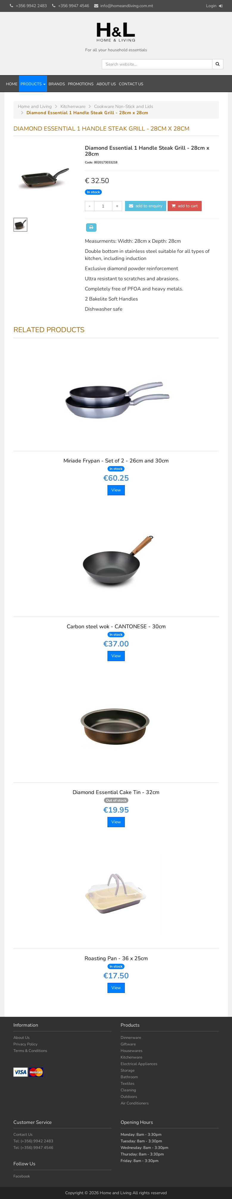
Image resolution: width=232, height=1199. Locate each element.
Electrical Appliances (139, 1064)
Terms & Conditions (30, 1050)
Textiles (127, 1083)
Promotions (81, 84)
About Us (106, 84)
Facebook (21, 1176)
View (116, 490)
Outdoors (129, 1096)
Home (12, 84)
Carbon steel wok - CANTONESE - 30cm (116, 630)
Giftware (128, 1044)
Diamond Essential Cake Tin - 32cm (116, 796)
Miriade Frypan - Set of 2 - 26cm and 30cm (116, 464)
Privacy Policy (25, 1044)
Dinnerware (131, 1037)
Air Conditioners (135, 1103)
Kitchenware (131, 1057)
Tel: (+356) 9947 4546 (33, 1147)
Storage (128, 1070)
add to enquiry (145, 206)
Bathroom (129, 1077)
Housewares (131, 1050)
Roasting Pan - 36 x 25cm (116, 962)
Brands (57, 84)
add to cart (185, 206)
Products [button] (33, 84)
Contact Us (131, 84)
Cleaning (128, 1090)
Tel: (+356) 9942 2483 (33, 1141)
